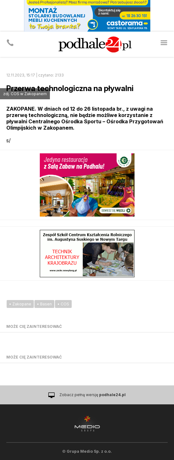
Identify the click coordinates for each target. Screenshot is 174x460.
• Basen (44, 304)
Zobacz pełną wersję (92, 394)
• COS (63, 304)
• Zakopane (20, 304)
